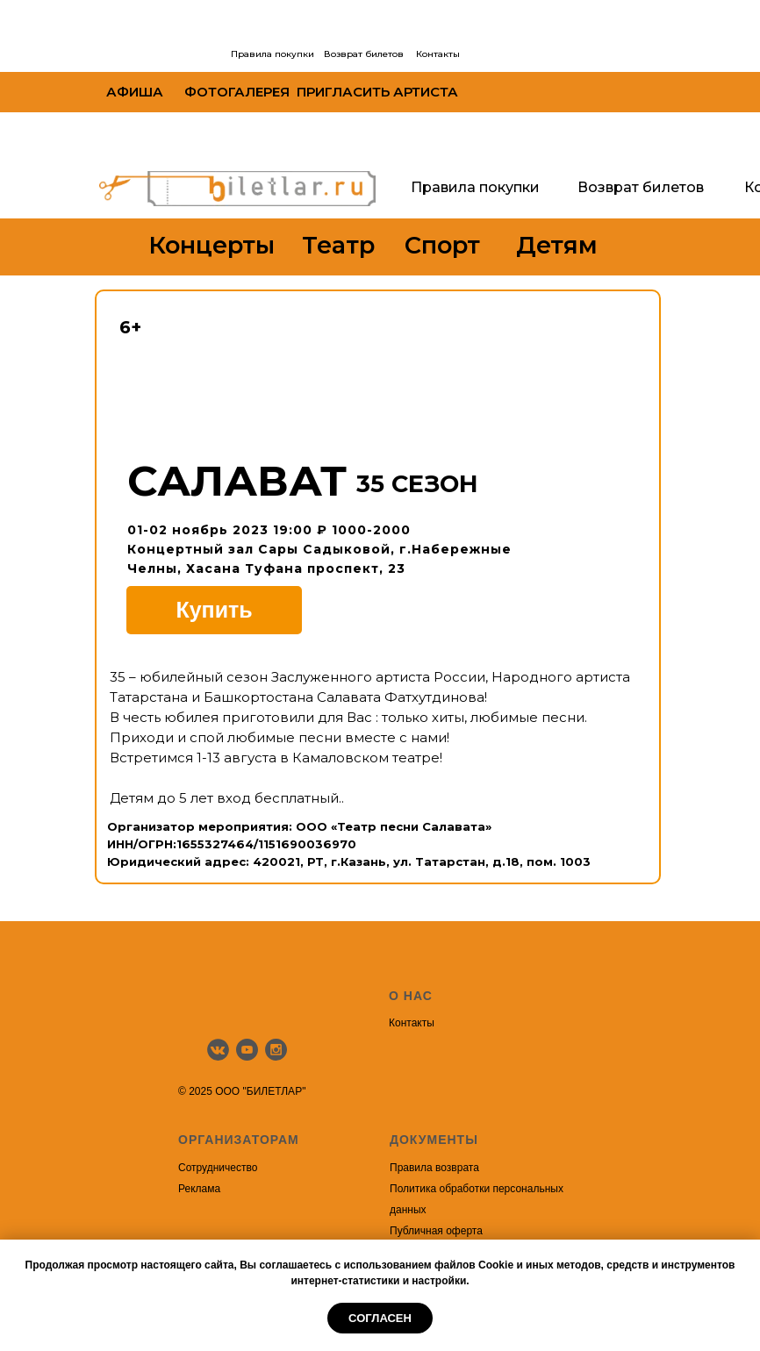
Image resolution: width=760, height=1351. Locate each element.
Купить (214, 609)
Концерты (211, 245)
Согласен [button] (380, 1318)
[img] (164, 53)
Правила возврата (434, 1168)
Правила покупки (272, 54)
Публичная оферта (436, 1231)
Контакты (438, 54)
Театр (338, 245)
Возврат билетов (364, 54)
